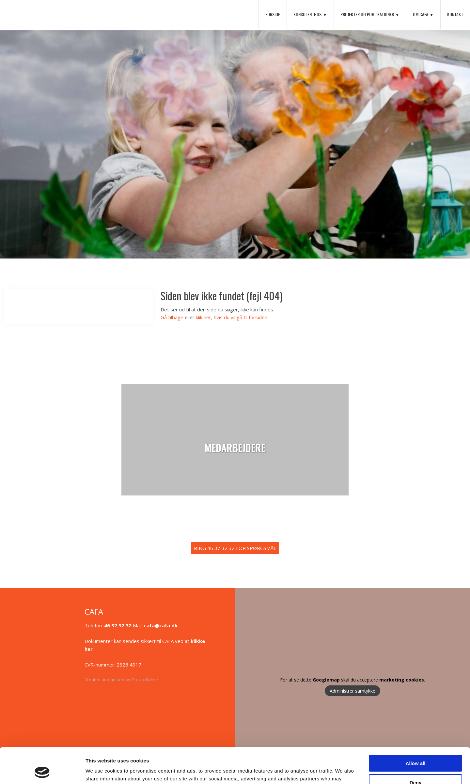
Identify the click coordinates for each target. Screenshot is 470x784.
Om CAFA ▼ (423, 14)
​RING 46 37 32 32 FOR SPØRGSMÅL (235, 548)
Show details (101, 771)
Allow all (416, 730)
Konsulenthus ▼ (310, 14)
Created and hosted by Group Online (121, 679)
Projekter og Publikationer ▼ (370, 14)
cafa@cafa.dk (161, 625)
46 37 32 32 (118, 625)
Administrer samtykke (352, 690)
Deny (416, 749)
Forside (272, 14)
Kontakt (455, 14)
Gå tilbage (172, 317)
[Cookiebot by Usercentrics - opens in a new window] (42, 771)
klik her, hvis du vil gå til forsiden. (232, 317)
